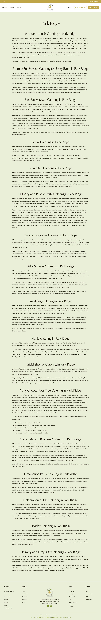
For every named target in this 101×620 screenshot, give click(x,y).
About (70, 7)
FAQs (86, 596)
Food (5, 594)
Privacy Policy (88, 594)
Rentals (6, 602)
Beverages (6, 596)
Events (6, 605)
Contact (71, 606)
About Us (71, 591)
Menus (12, 7)
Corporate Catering (9, 591)
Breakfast (24, 599)
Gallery (19, 7)
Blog (70, 599)
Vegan (23, 591)
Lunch (23, 602)
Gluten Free (25, 596)
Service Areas (88, 599)
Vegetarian (25, 594)
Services (4, 7)
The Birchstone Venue (72, 603)
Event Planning (8, 608)
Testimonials (72, 596)
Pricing (71, 594)
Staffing (6, 599)
